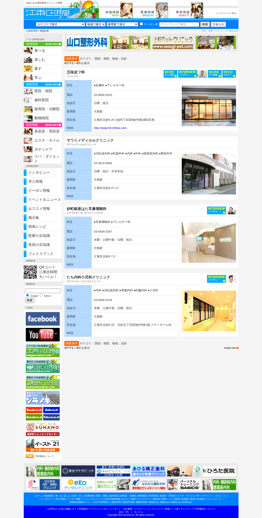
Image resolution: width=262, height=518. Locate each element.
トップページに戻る (226, 13)
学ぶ (38, 77)
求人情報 (35, 181)
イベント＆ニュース (44, 199)
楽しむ (39, 59)
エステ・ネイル (47, 140)
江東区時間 (31, 31)
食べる (39, 50)
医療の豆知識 (39, 236)
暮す (38, 68)
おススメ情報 (39, 208)
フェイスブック (41, 254)
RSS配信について (44, 456)
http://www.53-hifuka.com (110, 128)
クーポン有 (149, 24)
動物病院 (41, 118)
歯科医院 (41, 100)
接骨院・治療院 (47, 109)
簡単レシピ (37, 227)
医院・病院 (43, 91)
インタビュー (39, 172)
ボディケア (43, 149)
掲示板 (33, 217)
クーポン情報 (39, 190)
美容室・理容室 (47, 131)
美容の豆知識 (39, 245)
